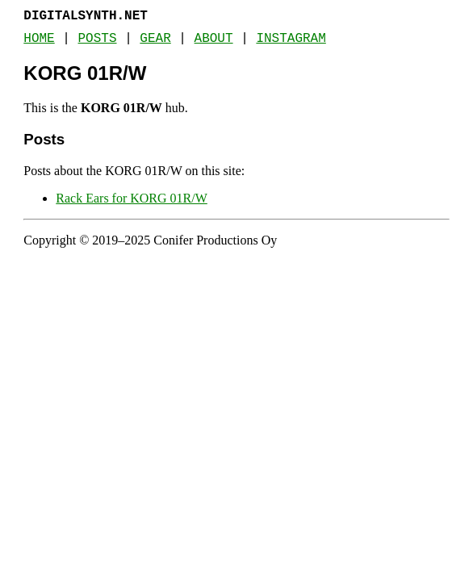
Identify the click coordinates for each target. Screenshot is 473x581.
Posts (97, 38)
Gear (155, 38)
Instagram (290, 38)
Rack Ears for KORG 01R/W (131, 198)
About (214, 38)
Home (38, 38)
